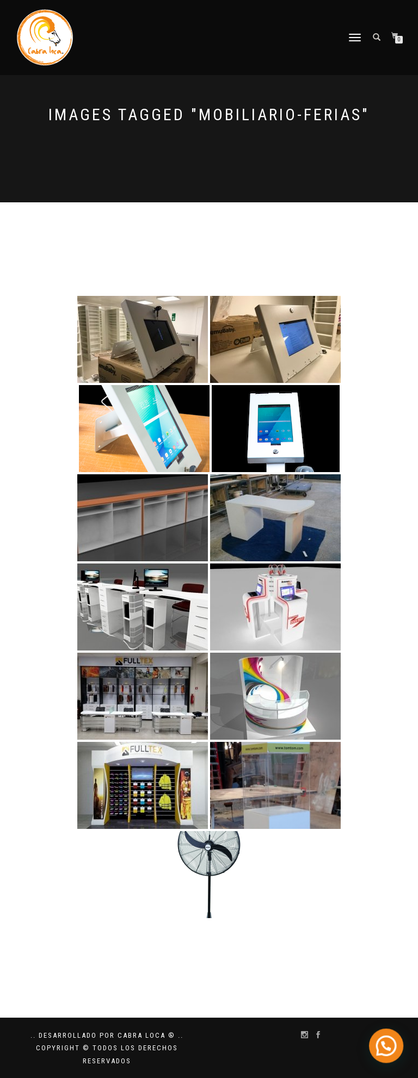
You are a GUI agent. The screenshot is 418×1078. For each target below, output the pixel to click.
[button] (388, 1050)
